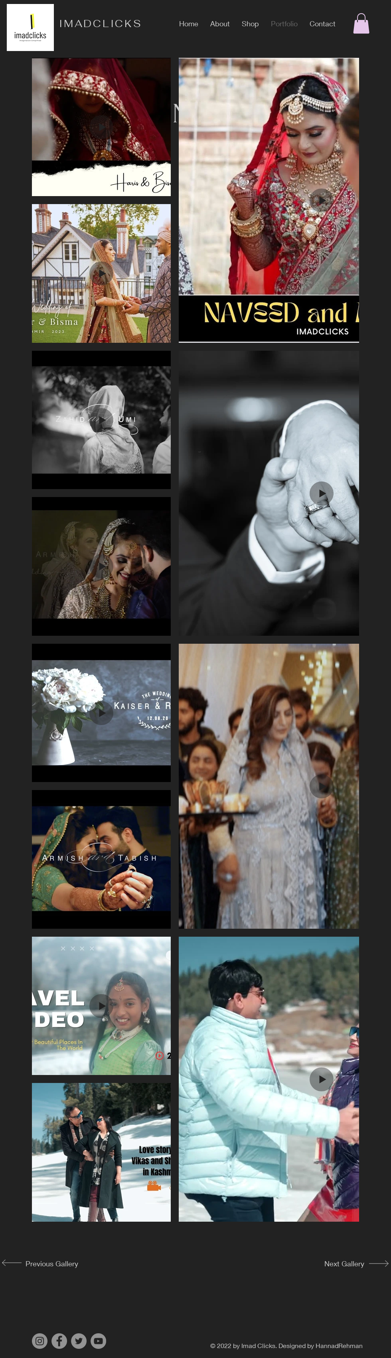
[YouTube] (98, 1341)
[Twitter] (79, 1341)
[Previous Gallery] (50, 1264)
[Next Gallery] (338, 1264)
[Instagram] (39, 1341)
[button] (361, 23)
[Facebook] (59, 1341)
